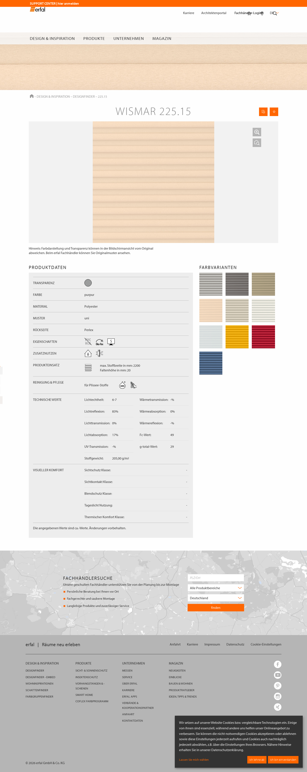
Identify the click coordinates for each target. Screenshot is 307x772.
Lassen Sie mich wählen (194, 760)
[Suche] (275, 38)
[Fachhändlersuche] (262, 38)
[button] (257, 132)
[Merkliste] (249, 38)
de (274, 13)
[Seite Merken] (274, 112)
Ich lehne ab (256, 760)
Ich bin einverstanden (283, 760)
